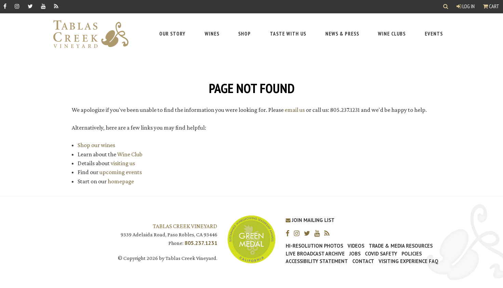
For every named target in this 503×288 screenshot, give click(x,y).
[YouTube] (43, 6)
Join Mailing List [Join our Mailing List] (310, 220)
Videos (356, 246)
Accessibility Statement (317, 261)
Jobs (355, 253)
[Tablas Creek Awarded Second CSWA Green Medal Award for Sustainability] (251, 238)
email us (295, 109)
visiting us (123, 163)
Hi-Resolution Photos (314, 246)
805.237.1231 (201, 242)
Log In (466, 6)
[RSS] (56, 6)
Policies (412, 253)
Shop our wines (96, 145)
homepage (121, 181)
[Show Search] (446, 6)
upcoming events (120, 172)
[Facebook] (5, 6)
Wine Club (129, 154)
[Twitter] (30, 6)
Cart (491, 6)
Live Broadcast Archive (315, 253)
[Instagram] (17, 6)
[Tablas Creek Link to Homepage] (87, 34)
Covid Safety (381, 253)
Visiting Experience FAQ (408, 261)
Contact (363, 261)
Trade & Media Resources (401, 246)
